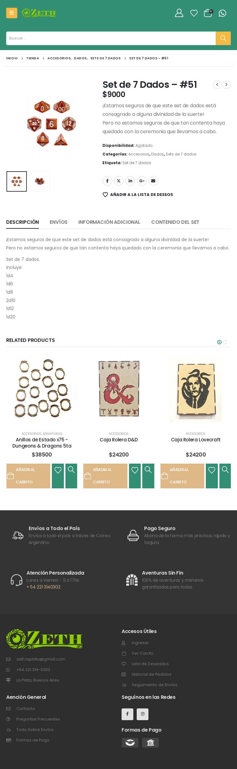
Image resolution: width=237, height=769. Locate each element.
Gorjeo (119, 181)
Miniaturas (52, 433)
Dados (157, 154)
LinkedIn (130, 181)
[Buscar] (223, 38)
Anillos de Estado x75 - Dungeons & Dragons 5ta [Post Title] (42, 442)
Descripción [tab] (22, 222)
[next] (226, 84)
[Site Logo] (39, 13)
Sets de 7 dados (181, 154)
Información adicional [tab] (109, 222)
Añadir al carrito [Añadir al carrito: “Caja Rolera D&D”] (97, 476)
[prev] (217, 84)
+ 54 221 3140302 (43, 587)
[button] (219, 342)
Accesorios (138, 154)
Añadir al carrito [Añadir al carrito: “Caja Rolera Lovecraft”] (174, 476)
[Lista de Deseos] (194, 13)
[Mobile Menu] (11, 13)
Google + (142, 181)
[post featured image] (41, 389)
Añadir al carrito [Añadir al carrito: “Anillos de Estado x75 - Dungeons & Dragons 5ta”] (20, 476)
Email (153, 181)
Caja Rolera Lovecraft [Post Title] (196, 439)
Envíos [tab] (59, 222)
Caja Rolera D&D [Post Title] (119, 439)
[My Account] (179, 13)
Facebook (107, 181)
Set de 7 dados (137, 162)
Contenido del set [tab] (175, 222)
